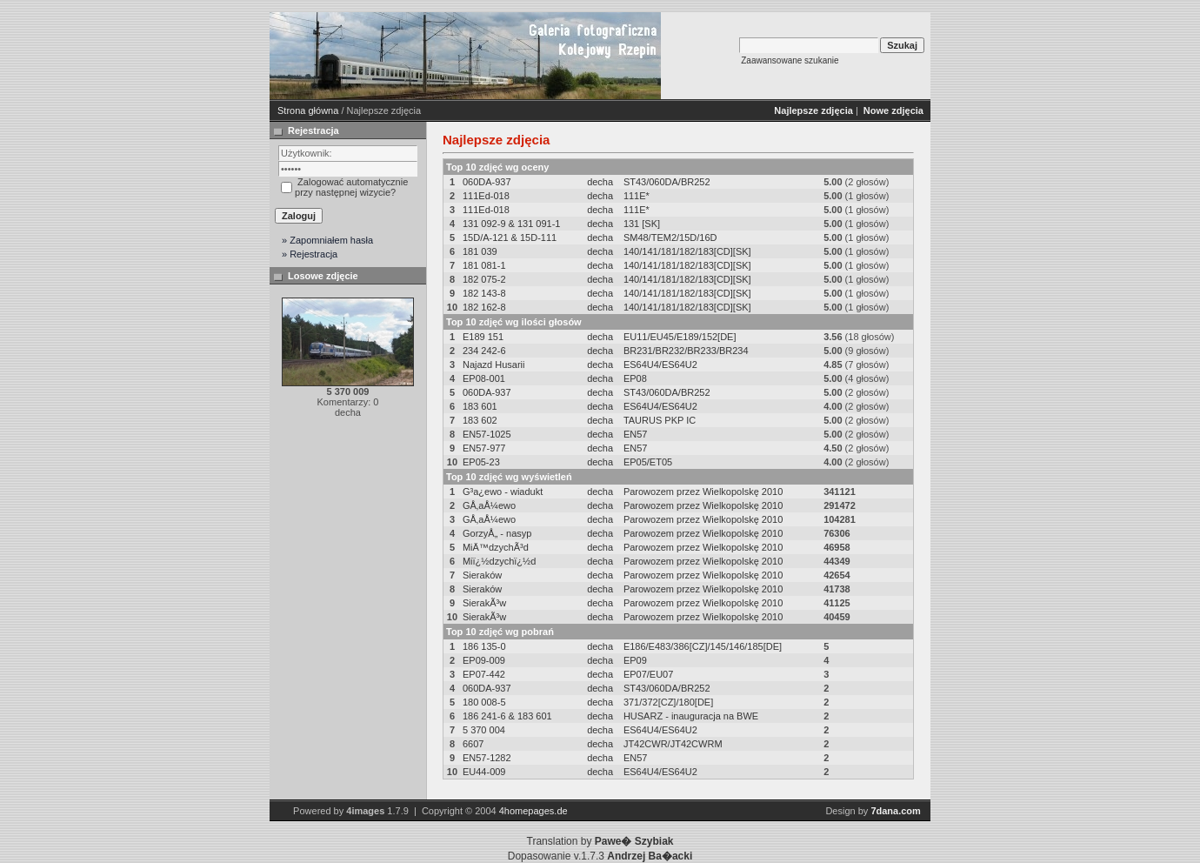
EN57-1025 (487, 434)
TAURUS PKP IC (659, 420)
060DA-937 (487, 182)
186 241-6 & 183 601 (507, 716)
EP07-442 (484, 674)
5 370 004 (484, 730)
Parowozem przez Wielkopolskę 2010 (703, 491)
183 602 (480, 420)
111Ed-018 (486, 196)
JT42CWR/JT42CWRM (673, 744)
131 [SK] (641, 223)
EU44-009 (484, 771)
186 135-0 (484, 646)
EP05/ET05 (647, 462)
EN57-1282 (487, 758)
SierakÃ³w (484, 603)
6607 (473, 744)
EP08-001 (484, 378)
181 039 (480, 251)
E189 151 (483, 336)
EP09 (635, 660)
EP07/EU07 (648, 674)
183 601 (480, 406)
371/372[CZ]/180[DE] (668, 702)
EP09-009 (484, 660)
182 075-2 (484, 279)
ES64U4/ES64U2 (660, 364)
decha (600, 182)
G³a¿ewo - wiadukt (503, 491)
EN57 (635, 434)
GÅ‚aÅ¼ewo (489, 505)
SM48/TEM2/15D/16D (670, 237)
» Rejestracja (309, 254)
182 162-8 (484, 307)
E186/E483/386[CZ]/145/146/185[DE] (702, 646)
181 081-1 (484, 265)
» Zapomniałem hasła (327, 240)
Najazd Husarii (494, 364)
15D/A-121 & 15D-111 (510, 237)
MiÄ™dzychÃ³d (496, 547)
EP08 (635, 378)
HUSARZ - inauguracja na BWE (690, 716)
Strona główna (307, 110)
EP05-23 (481, 462)
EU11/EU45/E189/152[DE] (680, 336)
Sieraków (482, 575)
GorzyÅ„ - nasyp (497, 533)
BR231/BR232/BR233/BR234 (686, 350)
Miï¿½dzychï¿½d (499, 561)
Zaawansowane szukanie (789, 60)
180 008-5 (484, 702)
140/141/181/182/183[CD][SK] (687, 251)
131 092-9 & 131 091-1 (512, 223)
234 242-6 (484, 350)
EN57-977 (484, 448)
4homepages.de (533, 811)
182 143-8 (484, 293)
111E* (636, 196)
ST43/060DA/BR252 (666, 182)
